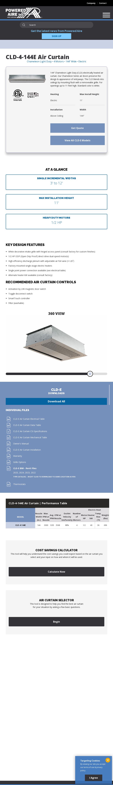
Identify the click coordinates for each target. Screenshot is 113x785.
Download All (56, 401)
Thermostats (19, 484)
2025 (15, 472)
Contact (103, 3)
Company (91, 3)
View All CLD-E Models (77, 140)
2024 (21, 472)
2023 (27, 472)
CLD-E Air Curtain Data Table (27, 425)
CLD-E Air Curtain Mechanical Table (30, 437)
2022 (33, 472)
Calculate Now (56, 571)
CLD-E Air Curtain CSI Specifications (30, 431)
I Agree (93, 777)
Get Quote (77, 128)
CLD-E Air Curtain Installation (27, 449)
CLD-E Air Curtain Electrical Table (29, 418)
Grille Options (19, 462)
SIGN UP (56, 36)
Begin (56, 621)
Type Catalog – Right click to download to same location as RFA (44, 477)
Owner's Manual (21, 443)
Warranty (17, 456)
